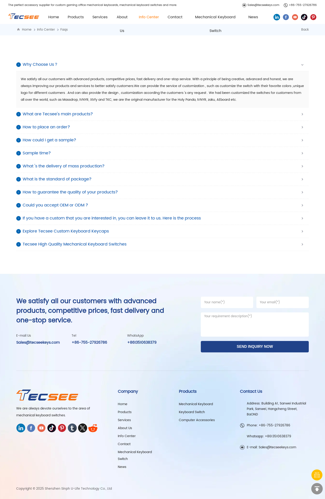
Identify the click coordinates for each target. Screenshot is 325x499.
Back (305, 29)
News (253, 17)
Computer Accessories (197, 420)
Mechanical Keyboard (196, 404)
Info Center (46, 29)
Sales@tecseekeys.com (260, 5)
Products (125, 412)
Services (99, 17)
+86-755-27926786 (300, 5)
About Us (125, 428)
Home (53, 17)
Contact (175, 17)
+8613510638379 (141, 343)
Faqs (64, 29)
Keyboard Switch (192, 412)
